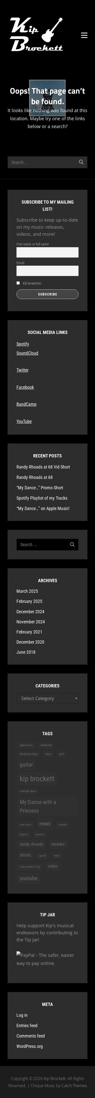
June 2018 (25, 652)
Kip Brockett (55, 1078)
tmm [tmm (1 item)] (56, 855)
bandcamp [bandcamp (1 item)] (46, 745)
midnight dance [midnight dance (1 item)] (28, 791)
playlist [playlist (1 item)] (24, 834)
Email (20, 263)
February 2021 (29, 632)
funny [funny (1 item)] (48, 754)
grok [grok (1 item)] (61, 754)
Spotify (22, 344)
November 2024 (30, 621)
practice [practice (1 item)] (40, 834)
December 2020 (30, 642)
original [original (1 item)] (63, 824)
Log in (22, 1015)
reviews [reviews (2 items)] (58, 844)
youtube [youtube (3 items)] (28, 878)
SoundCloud (27, 353)
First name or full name (32, 244)
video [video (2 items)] (53, 866)
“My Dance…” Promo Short (39, 487)
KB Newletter (28, 283)
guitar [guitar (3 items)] (26, 764)
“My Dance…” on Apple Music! (42, 508)
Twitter (22, 370)
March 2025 (27, 591)
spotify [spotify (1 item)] (42, 855)
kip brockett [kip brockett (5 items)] (37, 778)
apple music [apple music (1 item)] (26, 745)
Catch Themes (74, 1085)
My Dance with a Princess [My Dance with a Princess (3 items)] (38, 806)
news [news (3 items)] (45, 823)
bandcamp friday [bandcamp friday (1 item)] (28, 754)
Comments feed (30, 1036)
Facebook (25, 387)
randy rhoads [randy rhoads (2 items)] (31, 844)
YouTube (24, 421)
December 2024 (30, 611)
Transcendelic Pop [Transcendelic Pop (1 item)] (30, 867)
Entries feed (26, 1025)
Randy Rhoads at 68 (34, 477)
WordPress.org (29, 1046)
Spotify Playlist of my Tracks (41, 498)
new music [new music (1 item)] (25, 824)
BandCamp (26, 404)
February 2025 (29, 601)
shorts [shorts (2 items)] (25, 855)
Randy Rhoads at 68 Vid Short (43, 467)
